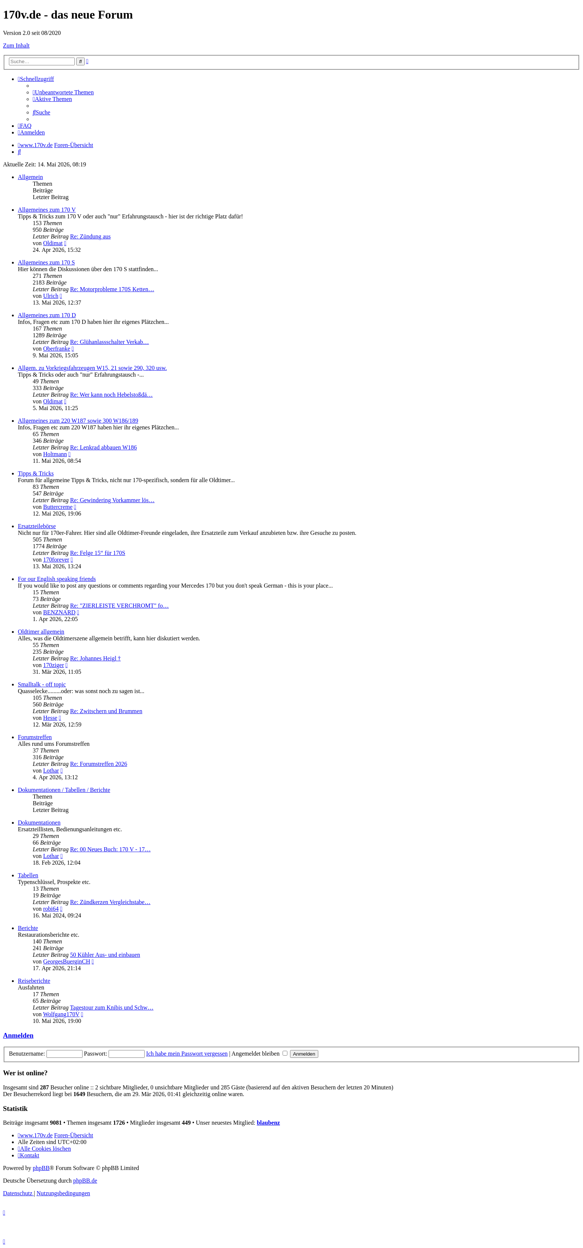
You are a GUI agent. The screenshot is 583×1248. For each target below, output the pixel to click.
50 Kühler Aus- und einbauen (105, 955)
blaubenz (268, 1122)
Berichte (28, 928)
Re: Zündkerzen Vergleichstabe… (110, 902)
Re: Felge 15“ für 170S (97, 553)
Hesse (50, 718)
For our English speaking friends (57, 579)
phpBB (41, 1168)
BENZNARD (59, 612)
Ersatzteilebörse (37, 526)
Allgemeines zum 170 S (46, 262)
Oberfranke (56, 348)
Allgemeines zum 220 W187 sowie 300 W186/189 (78, 420)
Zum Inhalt (16, 45)
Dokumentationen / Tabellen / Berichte (64, 790)
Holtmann (55, 454)
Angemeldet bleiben (259, 1053)
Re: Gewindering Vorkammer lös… (112, 500)
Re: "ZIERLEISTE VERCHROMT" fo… (119, 605)
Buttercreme (58, 507)
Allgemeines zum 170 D (47, 315)
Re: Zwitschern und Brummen (106, 711)
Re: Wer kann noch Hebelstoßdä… (111, 394)
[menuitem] (63, 92)
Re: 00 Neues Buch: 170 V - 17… (110, 849)
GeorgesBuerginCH (66, 961)
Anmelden (18, 1035)
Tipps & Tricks (36, 473)
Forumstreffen (35, 737)
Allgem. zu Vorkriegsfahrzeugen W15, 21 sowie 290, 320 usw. (92, 368)
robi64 (51, 909)
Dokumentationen (39, 822)
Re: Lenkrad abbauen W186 (103, 447)
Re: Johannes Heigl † (95, 658)
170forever (56, 559)
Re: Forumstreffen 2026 (98, 764)
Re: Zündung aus (90, 236)
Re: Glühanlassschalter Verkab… (109, 342)
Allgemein (30, 177)
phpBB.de (85, 1180)
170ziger (53, 665)
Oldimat (52, 243)
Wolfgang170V (61, 1014)
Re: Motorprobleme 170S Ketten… (112, 289)
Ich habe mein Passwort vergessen (187, 1053)
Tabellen (28, 875)
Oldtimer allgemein (41, 631)
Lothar (51, 770)
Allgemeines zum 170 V (47, 210)
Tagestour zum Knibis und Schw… (112, 1007)
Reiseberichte (34, 981)
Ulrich (50, 296)
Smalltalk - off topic (42, 684)
